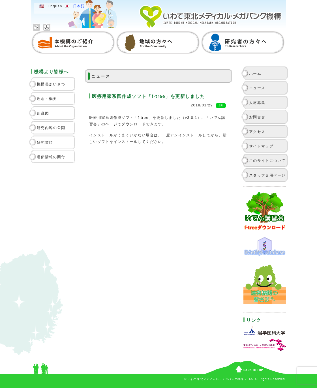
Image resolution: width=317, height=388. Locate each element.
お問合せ (257, 117)
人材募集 (257, 102)
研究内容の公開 (51, 128)
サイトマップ (261, 146)
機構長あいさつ (51, 84)
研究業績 (45, 142)
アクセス (257, 132)
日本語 (79, 6)
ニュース (257, 88)
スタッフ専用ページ (267, 175)
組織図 (43, 113)
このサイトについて (267, 160)
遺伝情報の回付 (51, 157)
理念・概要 (47, 99)
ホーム (255, 73)
